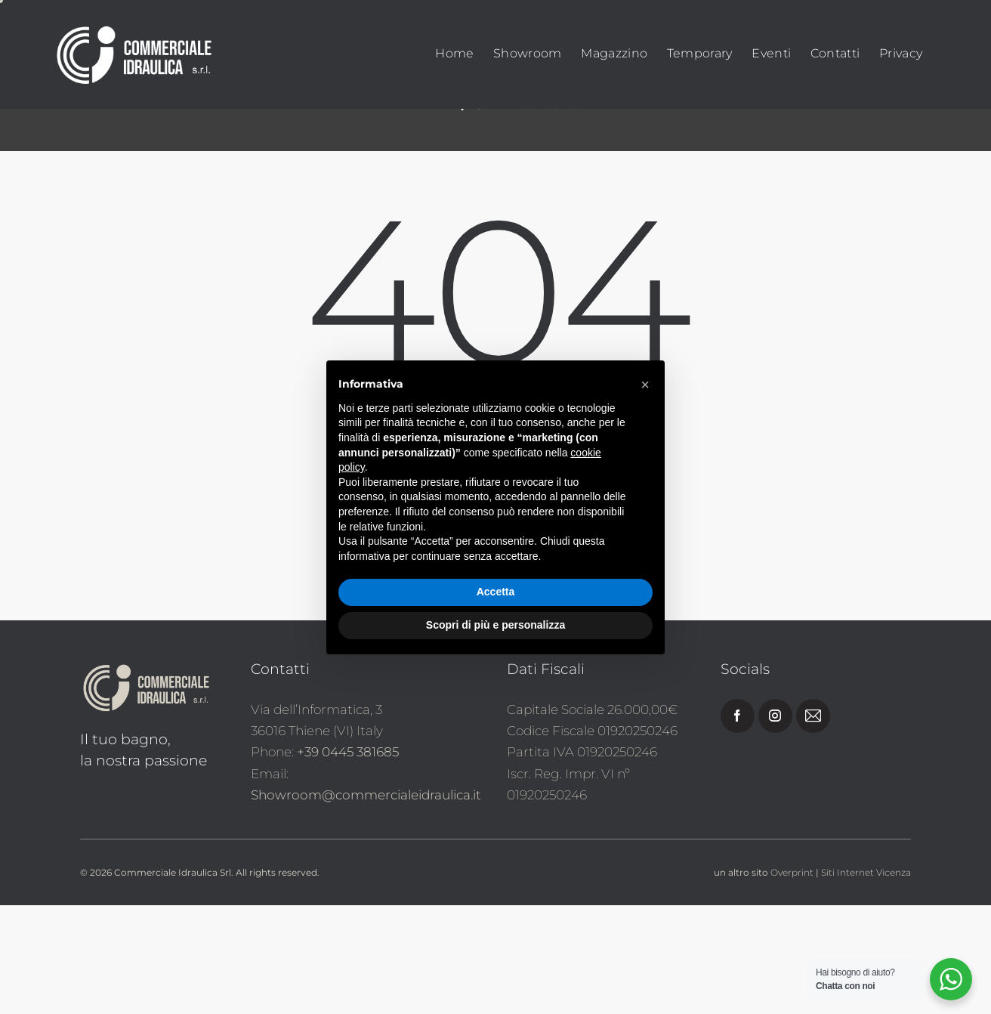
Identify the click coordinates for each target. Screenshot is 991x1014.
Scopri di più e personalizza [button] (495, 625)
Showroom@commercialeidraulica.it (366, 903)
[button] (645, 385)
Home (433, 213)
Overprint (791, 981)
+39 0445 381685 (348, 861)
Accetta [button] (496, 592)
